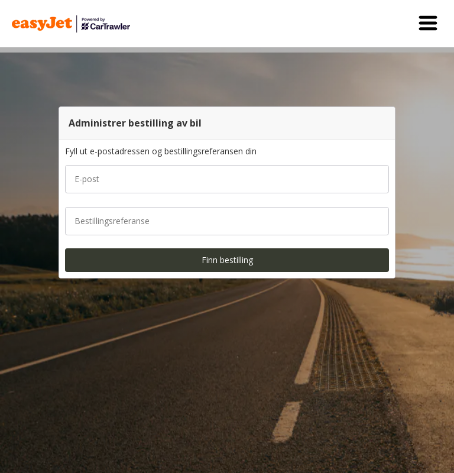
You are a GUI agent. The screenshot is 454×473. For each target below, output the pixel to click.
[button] (428, 23)
